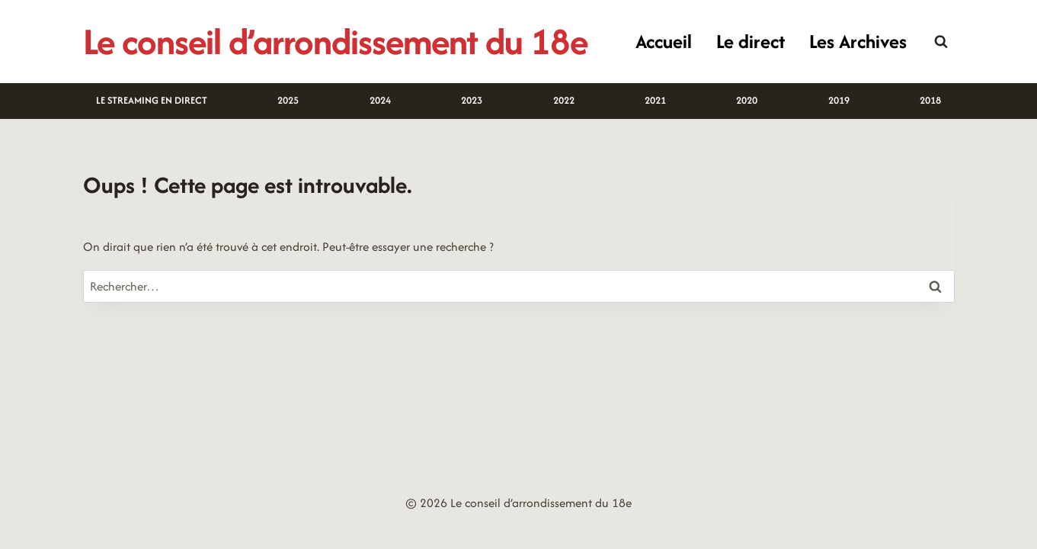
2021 (655, 100)
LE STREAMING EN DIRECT (151, 100)
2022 (564, 100)
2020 (746, 100)
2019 (839, 100)
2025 (288, 100)
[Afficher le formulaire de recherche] (941, 42)
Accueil (663, 41)
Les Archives (858, 41)
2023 (471, 100)
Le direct (750, 41)
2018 (930, 100)
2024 (380, 100)
